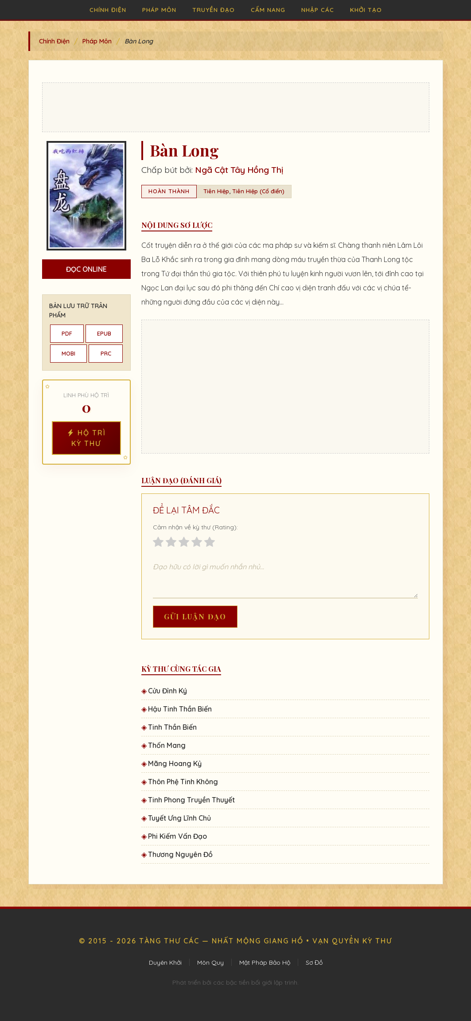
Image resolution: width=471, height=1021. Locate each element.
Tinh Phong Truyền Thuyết (191, 799)
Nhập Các (317, 9)
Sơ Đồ (314, 962)
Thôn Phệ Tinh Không (183, 781)
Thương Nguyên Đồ (180, 854)
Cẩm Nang (268, 9)
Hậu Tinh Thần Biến (180, 708)
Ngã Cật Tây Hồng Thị (239, 169)
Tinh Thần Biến (172, 727)
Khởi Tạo (366, 9)
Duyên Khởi (165, 962)
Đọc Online (86, 269)
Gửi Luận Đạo (195, 616)
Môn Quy (210, 962)
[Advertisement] (235, 107)
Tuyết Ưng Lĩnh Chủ (179, 818)
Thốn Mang (167, 745)
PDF (67, 333)
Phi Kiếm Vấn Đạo (177, 836)
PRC (106, 353)
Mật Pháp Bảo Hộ (264, 962)
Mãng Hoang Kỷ (175, 763)
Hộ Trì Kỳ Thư (86, 438)
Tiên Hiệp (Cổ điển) (258, 191)
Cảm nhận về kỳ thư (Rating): (195, 527)
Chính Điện (108, 9)
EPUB (104, 333)
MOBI (68, 353)
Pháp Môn (159, 9)
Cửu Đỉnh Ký (167, 690)
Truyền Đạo (213, 9)
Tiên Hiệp (216, 191)
